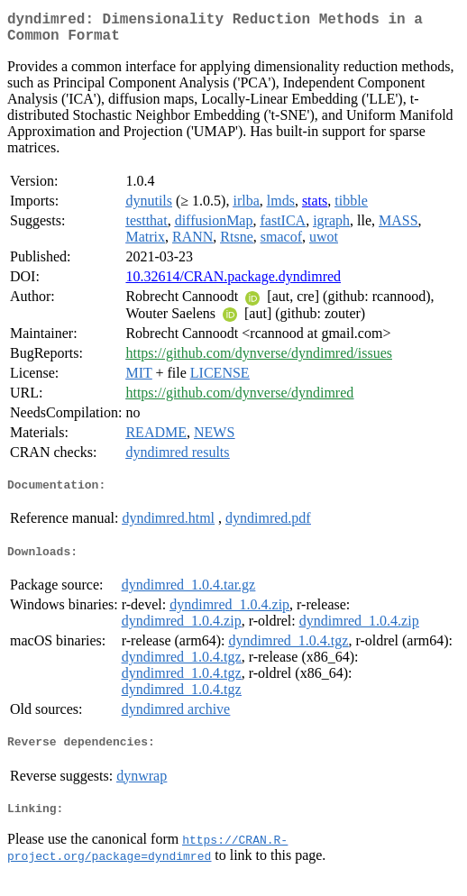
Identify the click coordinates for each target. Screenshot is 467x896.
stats (314, 207)
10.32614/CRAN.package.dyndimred (233, 283)
